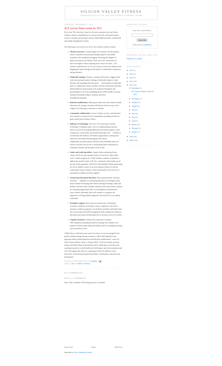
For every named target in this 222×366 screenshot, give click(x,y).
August (134, 106)
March (134, 124)
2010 (131, 137)
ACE (73, 264)
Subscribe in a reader (134, 59)
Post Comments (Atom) (83, 352)
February (135, 128)
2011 (131, 85)
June (133, 113)
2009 (131, 140)
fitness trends (83, 264)
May (133, 117)
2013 (131, 78)
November (136, 99)
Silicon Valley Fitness (111, 11)
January (135, 132)
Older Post (118, 347)
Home (93, 347)
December (136, 88)
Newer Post (68, 347)
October (135, 102)
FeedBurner (147, 45)
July (133, 110)
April (134, 121)
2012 (131, 81)
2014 (131, 74)
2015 (131, 70)
